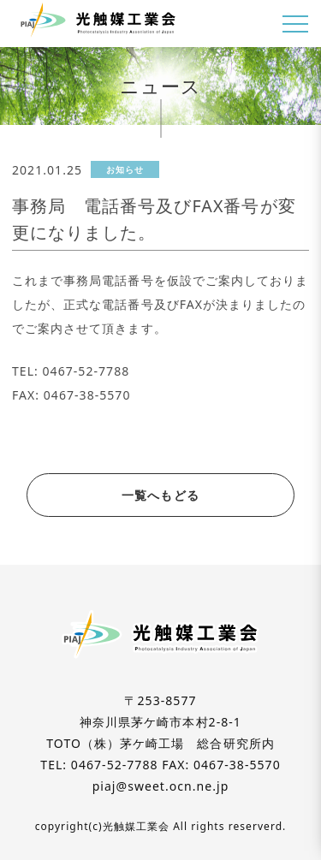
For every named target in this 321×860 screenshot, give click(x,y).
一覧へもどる (160, 495)
